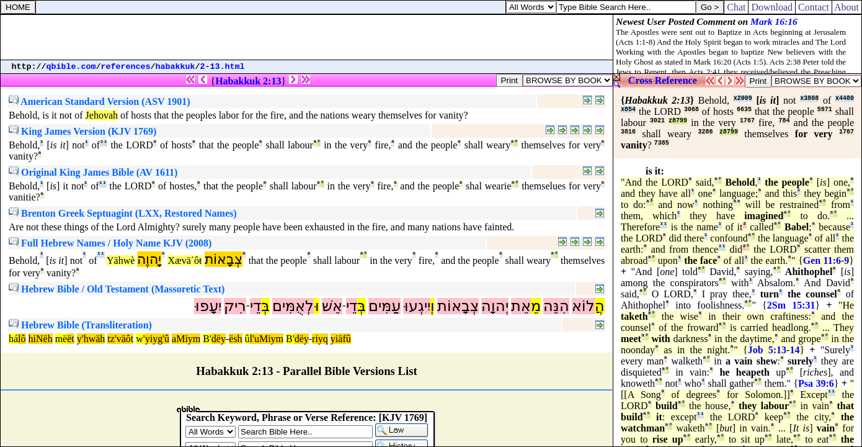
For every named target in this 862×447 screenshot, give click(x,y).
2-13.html (222, 66)
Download (772, 7)
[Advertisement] (307, 37)
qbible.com (71, 66)
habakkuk (175, 66)
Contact (814, 7)
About (846, 7)
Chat (736, 7)
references (126, 66)
